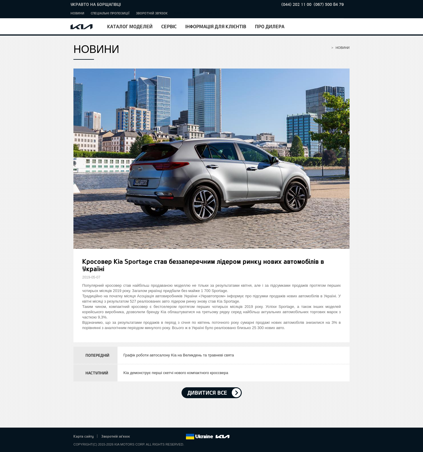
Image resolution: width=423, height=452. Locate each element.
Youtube (165, 436)
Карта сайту (83, 436)
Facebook (140, 436)
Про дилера (269, 26)
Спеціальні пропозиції (110, 13)
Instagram (173, 436)
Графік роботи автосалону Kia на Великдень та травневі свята (178, 355)
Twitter (148, 436)
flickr (181, 436)
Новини (77, 13)
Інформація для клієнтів (215, 26)
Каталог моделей (129, 26)
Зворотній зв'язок (152, 13)
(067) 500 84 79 (329, 4)
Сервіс (169, 26)
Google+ (156, 436)
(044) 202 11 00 (296, 4)
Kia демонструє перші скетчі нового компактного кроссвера (175, 373)
